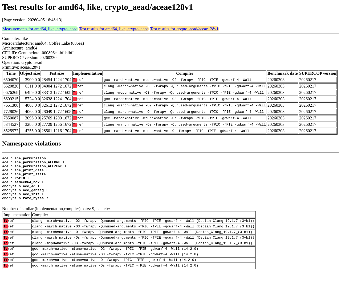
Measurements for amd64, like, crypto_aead (40, 29)
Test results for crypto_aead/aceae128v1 (184, 29)
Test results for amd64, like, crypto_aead (114, 29)
